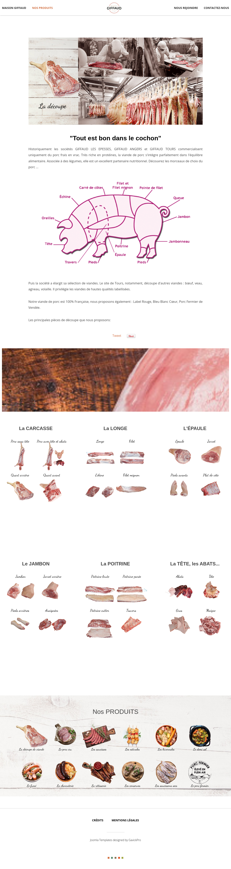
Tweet (116, 335)
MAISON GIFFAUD (14, 8)
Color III (115, 858)
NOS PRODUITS (42, 8)
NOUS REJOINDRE (186, 8)
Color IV (119, 858)
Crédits (97, 820)
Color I (108, 858)
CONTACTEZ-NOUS (216, 8)
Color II (112, 858)
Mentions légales (125, 820)
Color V (122, 858)
